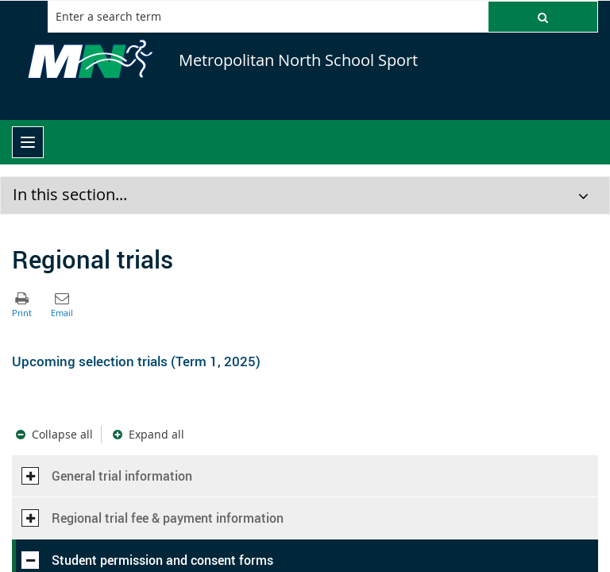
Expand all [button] (156, 434)
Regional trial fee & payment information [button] (152, 518)
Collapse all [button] (62, 434)
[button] (543, 17)
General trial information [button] (106, 476)
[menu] (28, 142)
